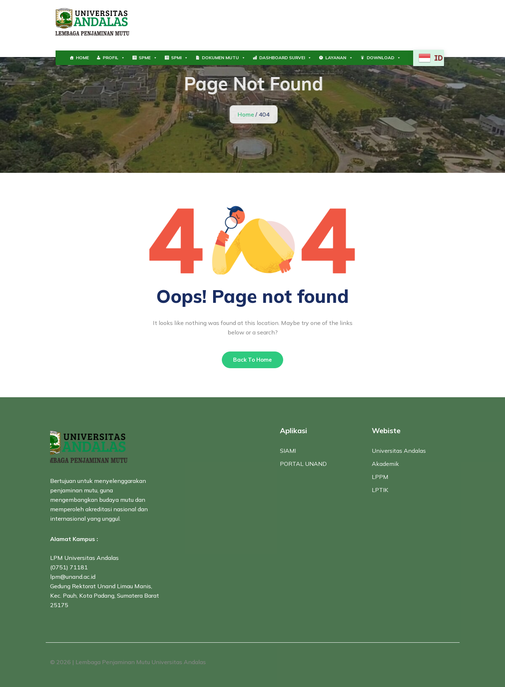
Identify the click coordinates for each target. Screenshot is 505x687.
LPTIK (380, 489)
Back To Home (252, 359)
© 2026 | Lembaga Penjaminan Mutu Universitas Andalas (128, 662)
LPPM (380, 476)
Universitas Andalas (399, 450)
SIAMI (288, 450)
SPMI (179, 57)
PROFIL (114, 57)
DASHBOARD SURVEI (285, 57)
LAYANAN (339, 57)
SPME (148, 57)
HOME (82, 57)
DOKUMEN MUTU (223, 57)
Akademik (385, 463)
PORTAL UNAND (303, 463)
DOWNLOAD (384, 57)
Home (246, 114)
